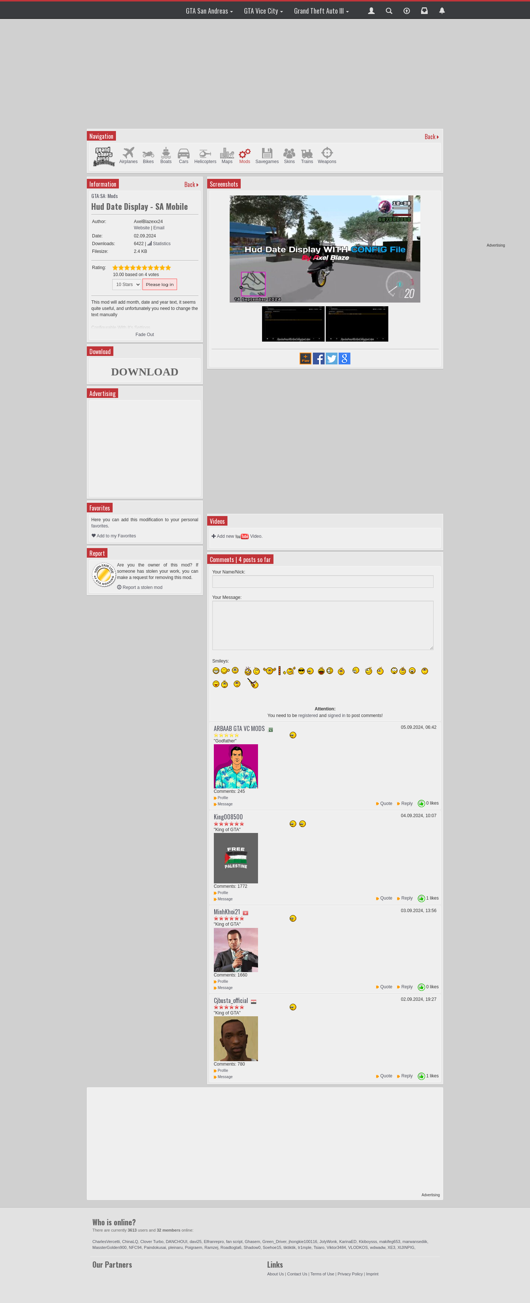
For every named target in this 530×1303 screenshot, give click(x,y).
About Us (275, 1274)
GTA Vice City (263, 10)
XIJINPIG (406, 1247)
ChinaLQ (130, 1241)
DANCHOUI (176, 1241)
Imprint (372, 1274)
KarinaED (348, 1241)
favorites (99, 526)
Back (430, 136)
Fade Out (144, 334)
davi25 (195, 1241)
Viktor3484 (336, 1247)
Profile (221, 798)
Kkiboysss (368, 1241)
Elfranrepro (214, 1241)
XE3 (391, 1247)
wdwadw (377, 1247)
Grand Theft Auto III (321, 10)
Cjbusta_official (231, 1000)
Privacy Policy (350, 1274)
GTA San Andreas (209, 10)
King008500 (228, 816)
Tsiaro (319, 1247)
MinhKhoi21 (227, 911)
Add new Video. (237, 536)
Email (159, 227)
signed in (336, 715)
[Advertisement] (476, 132)
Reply (407, 803)
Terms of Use (322, 1274)
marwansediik (415, 1241)
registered (308, 715)
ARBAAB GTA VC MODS (239, 728)
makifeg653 (389, 1241)
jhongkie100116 (303, 1241)
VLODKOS (358, 1247)
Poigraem (193, 1247)
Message (223, 804)
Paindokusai (155, 1247)
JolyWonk (328, 1241)
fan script (234, 1241)
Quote (386, 803)
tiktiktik (289, 1247)
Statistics (158, 243)
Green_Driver (274, 1241)
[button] (371, 9)
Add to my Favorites (113, 535)
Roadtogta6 (230, 1247)
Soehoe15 (272, 1247)
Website (142, 227)
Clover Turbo (151, 1241)
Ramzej (211, 1247)
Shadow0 (252, 1247)
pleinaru (175, 1247)
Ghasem (252, 1241)
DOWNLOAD (145, 372)
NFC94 (135, 1247)
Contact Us (297, 1274)
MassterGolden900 (109, 1247)
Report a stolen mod (139, 587)
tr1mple (304, 1247)
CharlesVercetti (106, 1241)
